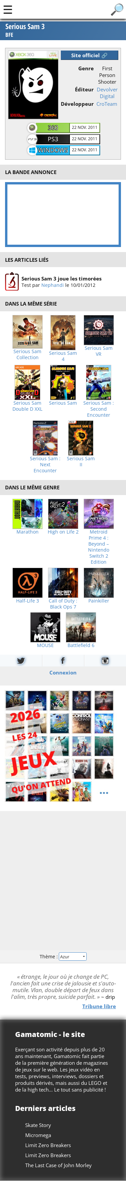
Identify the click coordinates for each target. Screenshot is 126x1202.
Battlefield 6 (81, 645)
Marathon (27, 532)
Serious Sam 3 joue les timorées (61, 278)
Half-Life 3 (27, 601)
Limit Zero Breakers (48, 1145)
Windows (53, 150)
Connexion (63, 672)
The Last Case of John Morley (58, 1165)
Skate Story (38, 1125)
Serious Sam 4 (63, 356)
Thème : (63, 956)
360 (53, 128)
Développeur (77, 103)
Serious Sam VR (99, 351)
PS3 (53, 139)
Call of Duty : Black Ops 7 (63, 604)
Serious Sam (63, 403)
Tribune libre (99, 1006)
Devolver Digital (107, 92)
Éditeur (84, 89)
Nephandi (52, 285)
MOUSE (45, 645)
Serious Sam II (81, 462)
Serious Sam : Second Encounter (98, 409)
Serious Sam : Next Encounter (45, 465)
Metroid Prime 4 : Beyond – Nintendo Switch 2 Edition (98, 547)
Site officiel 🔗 (89, 55)
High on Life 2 (63, 532)
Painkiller (98, 601)
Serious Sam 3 (25, 30)
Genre (86, 68)
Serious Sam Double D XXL (27, 406)
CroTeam (106, 103)
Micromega (38, 1135)
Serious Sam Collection (27, 354)
